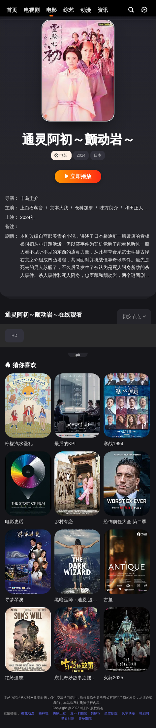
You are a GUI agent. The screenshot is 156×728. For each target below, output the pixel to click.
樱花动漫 (27, 713)
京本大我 (60, 207)
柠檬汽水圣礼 (19, 443)
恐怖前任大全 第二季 (125, 521)
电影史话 (14, 521)
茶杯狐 (43, 713)
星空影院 (110, 713)
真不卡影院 (78, 713)
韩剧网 (144, 713)
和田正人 (134, 207)
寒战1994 (113, 443)
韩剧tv (95, 713)
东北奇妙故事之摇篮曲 (77, 677)
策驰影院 (85, 718)
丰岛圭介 (29, 198)
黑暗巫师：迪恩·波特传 (77, 599)
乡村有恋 (63, 521)
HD (14, 335)
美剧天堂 (59, 713)
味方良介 (109, 207)
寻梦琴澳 (14, 599)
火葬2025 (113, 677)
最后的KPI (65, 443)
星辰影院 (67, 718)
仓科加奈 (84, 207)
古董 (108, 599)
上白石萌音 (32, 207)
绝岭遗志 (14, 677)
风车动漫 (128, 713)
